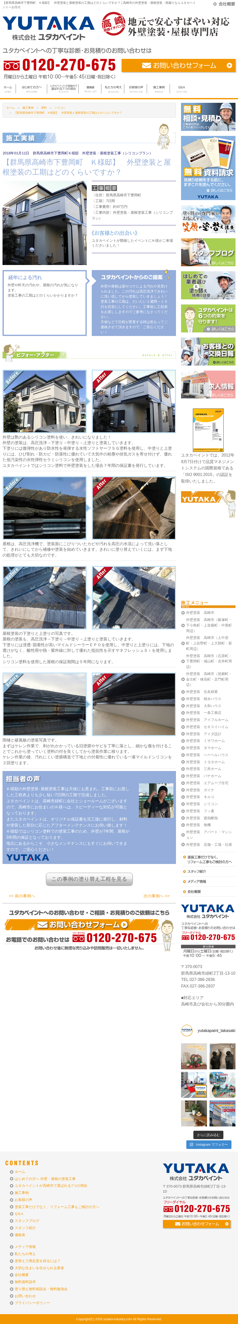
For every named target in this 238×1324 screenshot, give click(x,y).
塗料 (44, 107)
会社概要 (22, 1275)
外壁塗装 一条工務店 (203, 713)
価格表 (20, 1235)
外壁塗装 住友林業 (202, 692)
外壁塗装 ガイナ (200, 790)
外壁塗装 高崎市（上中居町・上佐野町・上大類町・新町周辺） (209, 643)
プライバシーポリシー (32, 1303)
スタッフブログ (27, 1221)
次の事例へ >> (156, 896)
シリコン (60, 107)
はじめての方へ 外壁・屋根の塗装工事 (45, 1179)
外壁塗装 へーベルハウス (207, 755)
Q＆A (19, 1214)
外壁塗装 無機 (198, 825)
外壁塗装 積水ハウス (203, 699)
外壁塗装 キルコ (200, 797)
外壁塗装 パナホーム (203, 776)
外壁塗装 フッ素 (200, 811)
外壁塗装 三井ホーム (203, 769)
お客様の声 (23, 1200)
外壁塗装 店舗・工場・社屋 (209, 845)
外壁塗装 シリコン (202, 804)
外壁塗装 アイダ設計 (203, 734)
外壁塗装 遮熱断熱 (202, 818)
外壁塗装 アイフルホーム (207, 720)
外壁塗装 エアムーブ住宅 (207, 783)
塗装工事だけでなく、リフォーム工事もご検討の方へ (57, 1207)
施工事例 (22, 1193)
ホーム (10, 107)
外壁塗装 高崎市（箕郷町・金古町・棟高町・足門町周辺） (209, 679)
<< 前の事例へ (22, 896)
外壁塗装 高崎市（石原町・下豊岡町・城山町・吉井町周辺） (209, 661)
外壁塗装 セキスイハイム (207, 727)
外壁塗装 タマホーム (203, 748)
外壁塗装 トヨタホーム (205, 762)
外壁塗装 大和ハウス (203, 706)
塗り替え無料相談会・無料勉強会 (41, 1289)
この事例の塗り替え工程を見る (89, 879)
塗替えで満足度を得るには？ (38, 1261)
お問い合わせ (25, 1296)
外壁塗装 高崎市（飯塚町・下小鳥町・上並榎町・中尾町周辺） (209, 625)
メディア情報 (25, 1247)
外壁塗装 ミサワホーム (205, 741)
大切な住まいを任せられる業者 (39, 1268)
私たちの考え (25, 1254)
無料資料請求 (25, 1282)
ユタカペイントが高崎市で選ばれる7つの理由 (51, 1186)
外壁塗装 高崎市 (200, 613)
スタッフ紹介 (25, 1228)
